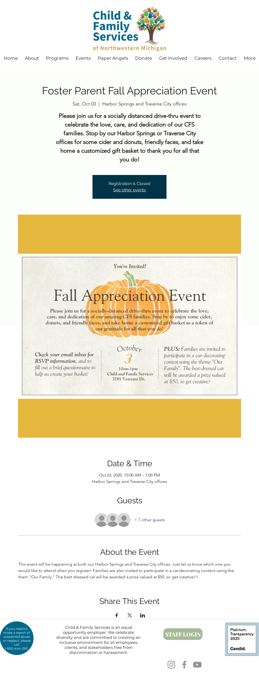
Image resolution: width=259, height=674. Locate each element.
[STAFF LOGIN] (182, 634)
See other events (129, 189)
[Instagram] (171, 664)
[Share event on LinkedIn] (142, 615)
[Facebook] (184, 664)
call (16, 645)
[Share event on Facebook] (116, 615)
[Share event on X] (129, 615)
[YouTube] (197, 664)
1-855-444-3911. (17, 648)
